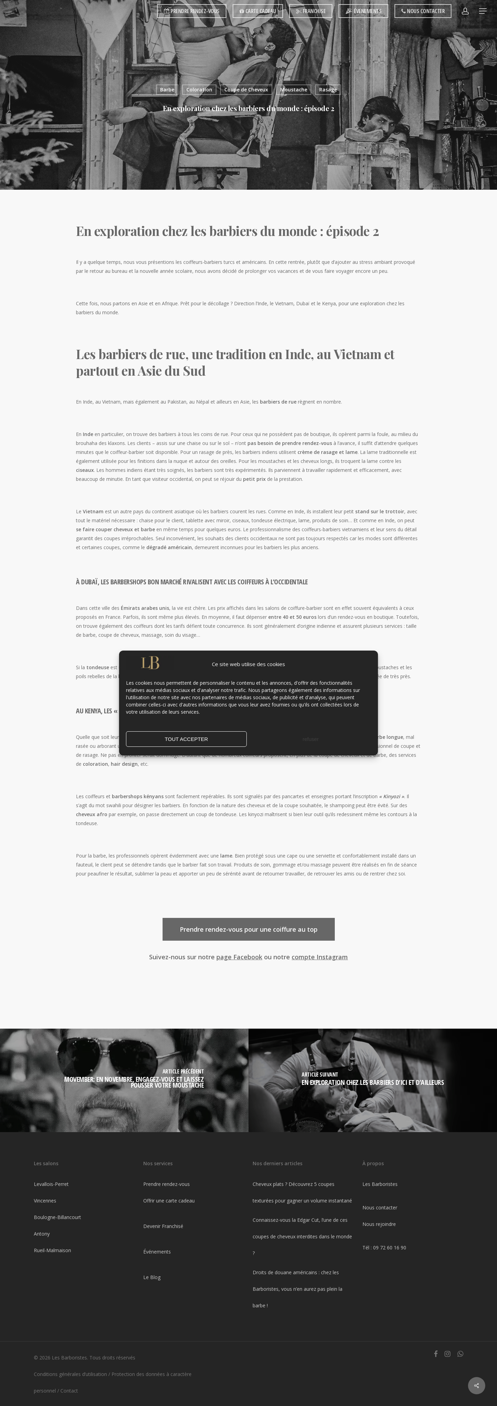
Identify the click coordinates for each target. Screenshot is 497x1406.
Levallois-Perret (51, 1184)
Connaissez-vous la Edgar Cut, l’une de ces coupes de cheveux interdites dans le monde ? (302, 1236)
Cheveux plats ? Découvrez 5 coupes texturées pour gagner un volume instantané (302, 1192)
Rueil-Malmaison (52, 1250)
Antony (42, 1233)
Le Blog (151, 1277)
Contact (69, 1390)
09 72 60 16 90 (389, 1247)
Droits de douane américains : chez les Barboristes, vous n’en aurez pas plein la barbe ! (297, 1289)
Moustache (293, 89)
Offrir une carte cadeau (169, 1200)
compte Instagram (320, 957)
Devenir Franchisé (163, 1226)
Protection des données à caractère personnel (113, 1382)
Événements (157, 1251)
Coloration (199, 89)
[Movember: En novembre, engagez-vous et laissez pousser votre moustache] (124, 1080)
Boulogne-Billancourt (57, 1217)
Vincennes (45, 1200)
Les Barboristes (380, 1184)
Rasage (328, 89)
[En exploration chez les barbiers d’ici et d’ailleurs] (372, 1080)
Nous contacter (379, 1207)
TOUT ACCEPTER (186, 739)
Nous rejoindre (379, 1224)
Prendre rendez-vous (166, 1184)
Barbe (167, 89)
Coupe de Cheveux (246, 89)
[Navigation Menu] (483, 11)
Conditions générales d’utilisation (70, 1374)
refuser (311, 739)
